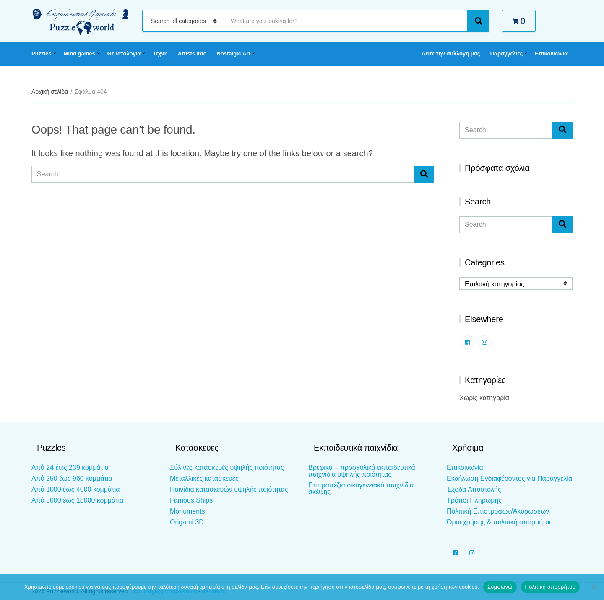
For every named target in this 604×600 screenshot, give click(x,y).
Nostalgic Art (233, 53)
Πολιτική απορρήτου (550, 587)
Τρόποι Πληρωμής (474, 500)
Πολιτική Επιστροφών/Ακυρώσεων (498, 511)
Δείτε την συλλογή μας (451, 53)
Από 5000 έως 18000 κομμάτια (77, 500)
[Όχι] (593, 587)
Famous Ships (191, 500)
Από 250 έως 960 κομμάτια (71, 478)
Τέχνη (160, 53)
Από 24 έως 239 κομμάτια (70, 467)
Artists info (192, 53)
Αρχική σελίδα (49, 91)
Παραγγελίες (506, 53)
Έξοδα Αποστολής (474, 489)
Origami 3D (187, 522)
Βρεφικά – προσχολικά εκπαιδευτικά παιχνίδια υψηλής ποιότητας (361, 471)
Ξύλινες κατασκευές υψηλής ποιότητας (227, 467)
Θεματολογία (124, 53)
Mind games (79, 53)
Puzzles (41, 53)
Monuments (187, 511)
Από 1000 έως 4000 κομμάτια (75, 489)
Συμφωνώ (500, 587)
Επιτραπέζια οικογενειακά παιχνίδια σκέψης (361, 488)
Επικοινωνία (551, 53)
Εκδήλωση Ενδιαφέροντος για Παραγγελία (509, 478)
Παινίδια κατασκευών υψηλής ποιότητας (229, 489)
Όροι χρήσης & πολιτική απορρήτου (500, 522)
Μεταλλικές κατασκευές (204, 478)
